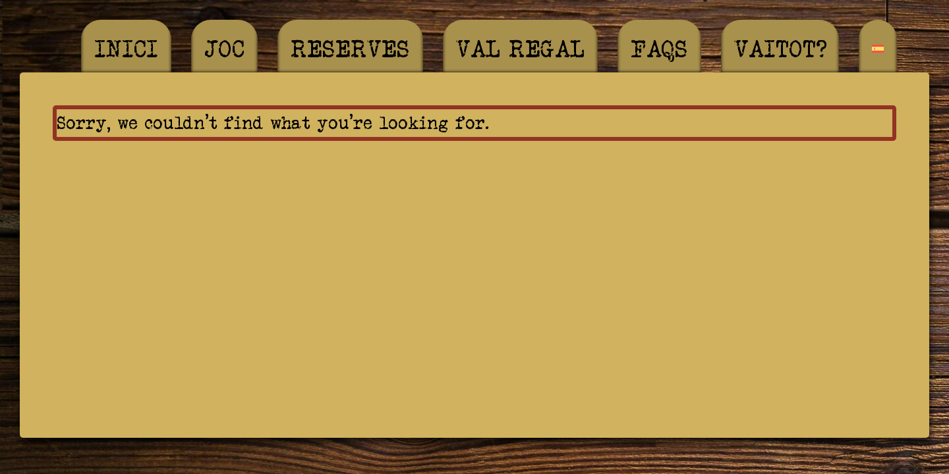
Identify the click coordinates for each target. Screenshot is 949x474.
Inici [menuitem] (126, 49)
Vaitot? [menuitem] (780, 49)
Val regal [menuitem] (520, 49)
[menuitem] (878, 49)
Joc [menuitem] (224, 49)
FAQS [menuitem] (659, 49)
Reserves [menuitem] (350, 49)
